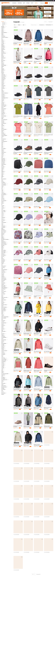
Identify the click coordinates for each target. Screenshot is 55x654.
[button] (15, 25)
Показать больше (34, 24)
